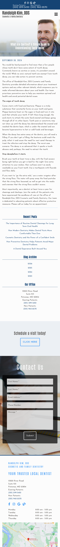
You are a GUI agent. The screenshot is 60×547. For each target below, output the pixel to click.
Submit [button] (30, 436)
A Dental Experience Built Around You (30, 249)
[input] (30, 382)
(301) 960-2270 (38, 7)
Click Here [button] (30, 342)
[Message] (30, 420)
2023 (30, 276)
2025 (30, 268)
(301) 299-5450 (21, 7)
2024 (30, 272)
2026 (30, 264)
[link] (25, 3)
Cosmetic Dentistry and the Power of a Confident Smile (30, 238)
